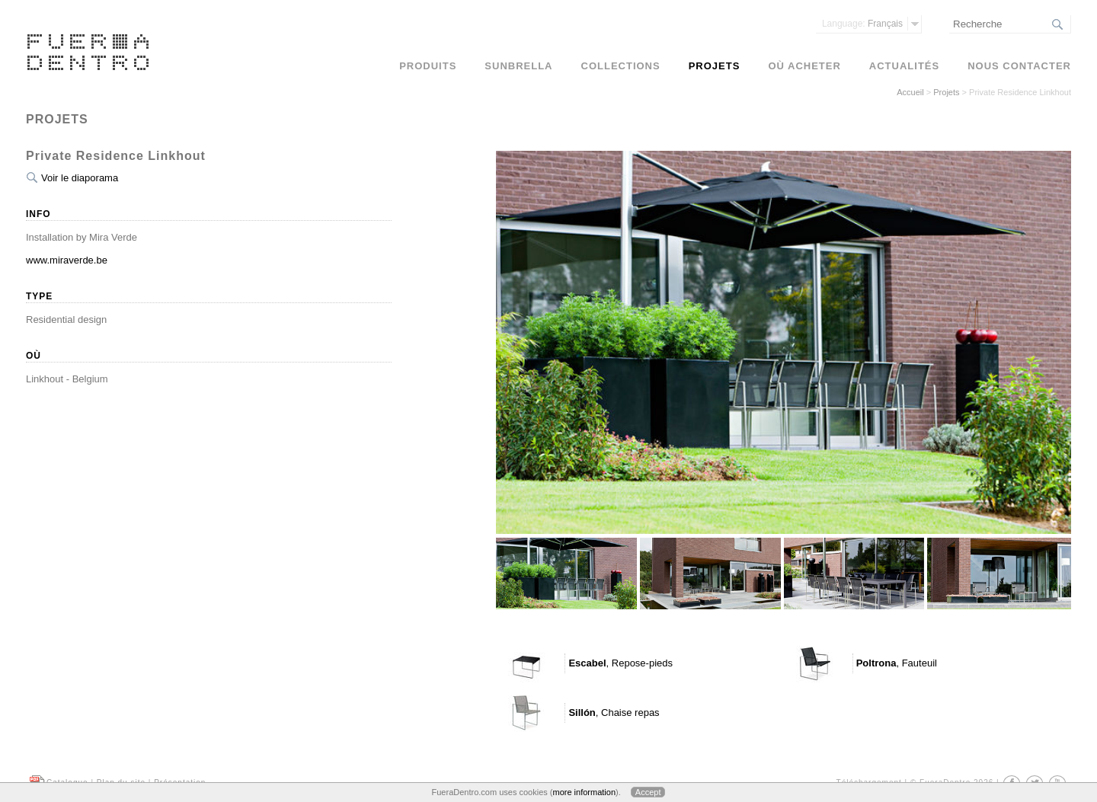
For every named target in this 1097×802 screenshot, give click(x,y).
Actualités (904, 66)
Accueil (910, 92)
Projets (946, 92)
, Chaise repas (613, 712)
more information (584, 792)
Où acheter (804, 66)
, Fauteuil (896, 663)
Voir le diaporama (79, 178)
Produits (427, 66)
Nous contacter (1019, 66)
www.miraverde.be (66, 260)
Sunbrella (518, 66)
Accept (648, 792)
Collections (620, 66)
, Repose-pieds (620, 663)
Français (862, 23)
